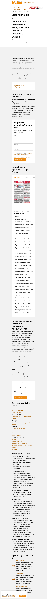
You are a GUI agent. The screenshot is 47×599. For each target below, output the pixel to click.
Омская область (22, 7)
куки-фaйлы (11, 591)
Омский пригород (17, 441)
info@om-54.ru (18, 88)
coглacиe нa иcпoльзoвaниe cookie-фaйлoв (8, 596)
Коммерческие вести (18, 408)
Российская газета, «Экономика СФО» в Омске (23, 446)
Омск (14, 9)
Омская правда (16, 433)
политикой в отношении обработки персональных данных (23, 156)
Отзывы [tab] (34, 177)
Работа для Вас (16, 412)
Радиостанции (20, 560)
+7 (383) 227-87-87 (19, 86)
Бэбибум (14, 418)
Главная (14, 7)
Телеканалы (19, 573)
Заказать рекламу (29, 2)
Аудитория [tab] (17, 177)
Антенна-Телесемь (17, 410)
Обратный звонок (20, 397)
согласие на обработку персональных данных (23, 154)
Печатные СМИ (21, 9)
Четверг (14, 439)
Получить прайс (20, 159)
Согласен (22, 595)
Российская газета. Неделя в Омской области (22, 423)
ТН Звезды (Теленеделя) (19, 428)
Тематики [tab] (25, 177)
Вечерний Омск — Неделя (19, 443)
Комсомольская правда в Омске (21, 416)
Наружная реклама (21, 586)
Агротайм (14, 449)
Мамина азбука (16, 435)
